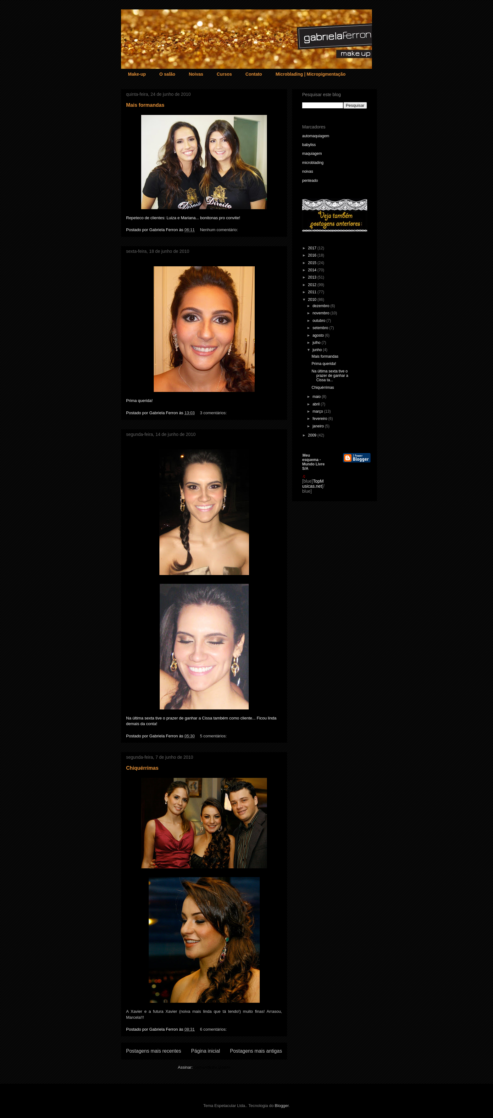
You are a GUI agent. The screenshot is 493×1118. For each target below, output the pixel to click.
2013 (313, 277)
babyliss (309, 145)
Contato (254, 74)
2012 (313, 285)
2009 (313, 435)
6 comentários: (214, 1029)
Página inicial (205, 1051)
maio (317, 396)
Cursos (224, 74)
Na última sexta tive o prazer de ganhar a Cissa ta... (330, 376)
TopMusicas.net (313, 484)
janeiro (319, 426)
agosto (319, 335)
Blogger (282, 1105)
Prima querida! (324, 363)
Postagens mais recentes (153, 1051)
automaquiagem (315, 136)
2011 (313, 292)
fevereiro (320, 418)
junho (318, 350)
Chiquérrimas (142, 768)
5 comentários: (214, 736)
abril (317, 404)
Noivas (196, 74)
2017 (313, 248)
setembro (321, 328)
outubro (319, 320)
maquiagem (312, 153)
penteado (310, 180)
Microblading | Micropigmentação (310, 74)
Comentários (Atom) (212, 1067)
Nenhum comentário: (219, 229)
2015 (313, 263)
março (318, 411)
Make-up (137, 74)
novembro (321, 313)
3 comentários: (214, 412)
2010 (313, 299)
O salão (167, 74)
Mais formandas (145, 105)
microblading (313, 162)
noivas (307, 171)
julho (317, 342)
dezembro (321, 306)
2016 (313, 255)
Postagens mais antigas (256, 1051)
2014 (313, 270)
